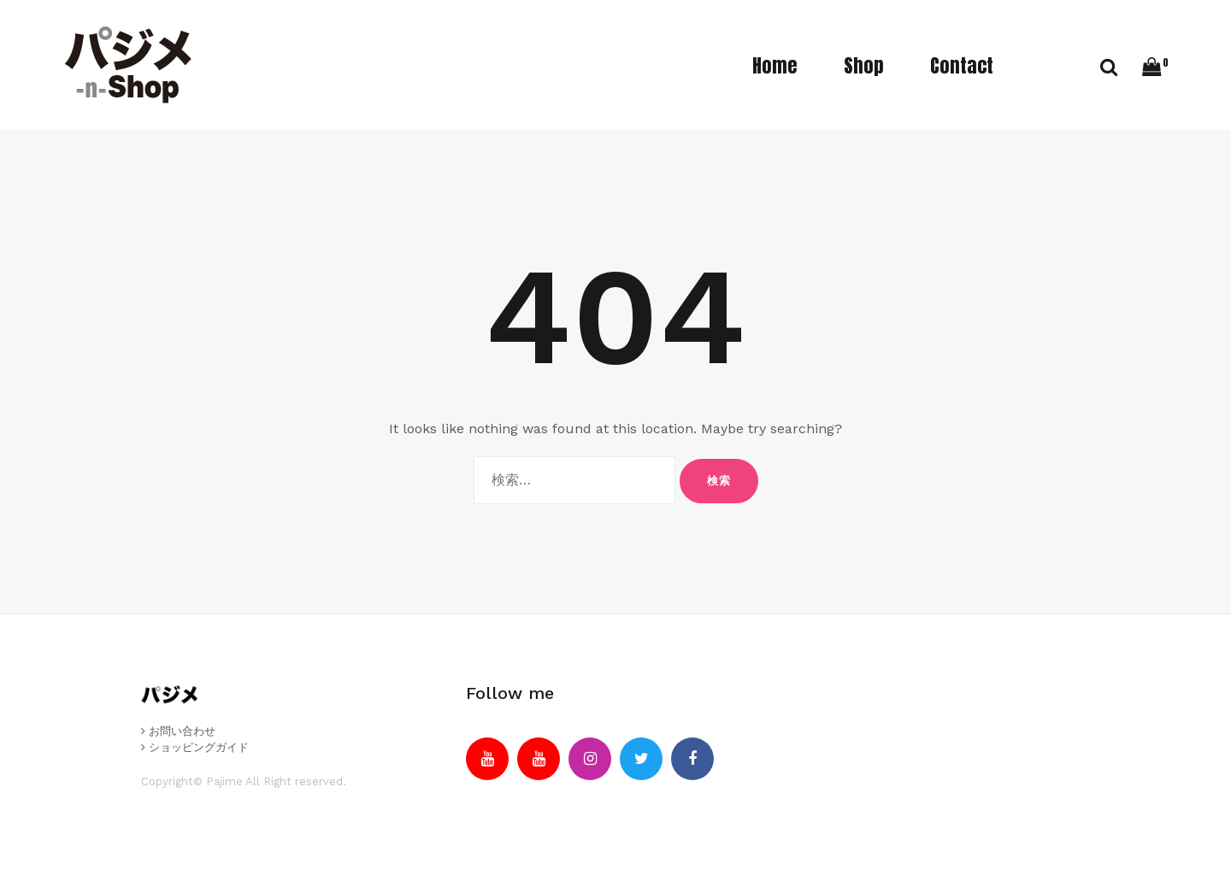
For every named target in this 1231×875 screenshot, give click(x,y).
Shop (864, 65)
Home (775, 65)
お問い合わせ (178, 731)
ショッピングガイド (195, 747)
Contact (961, 65)
